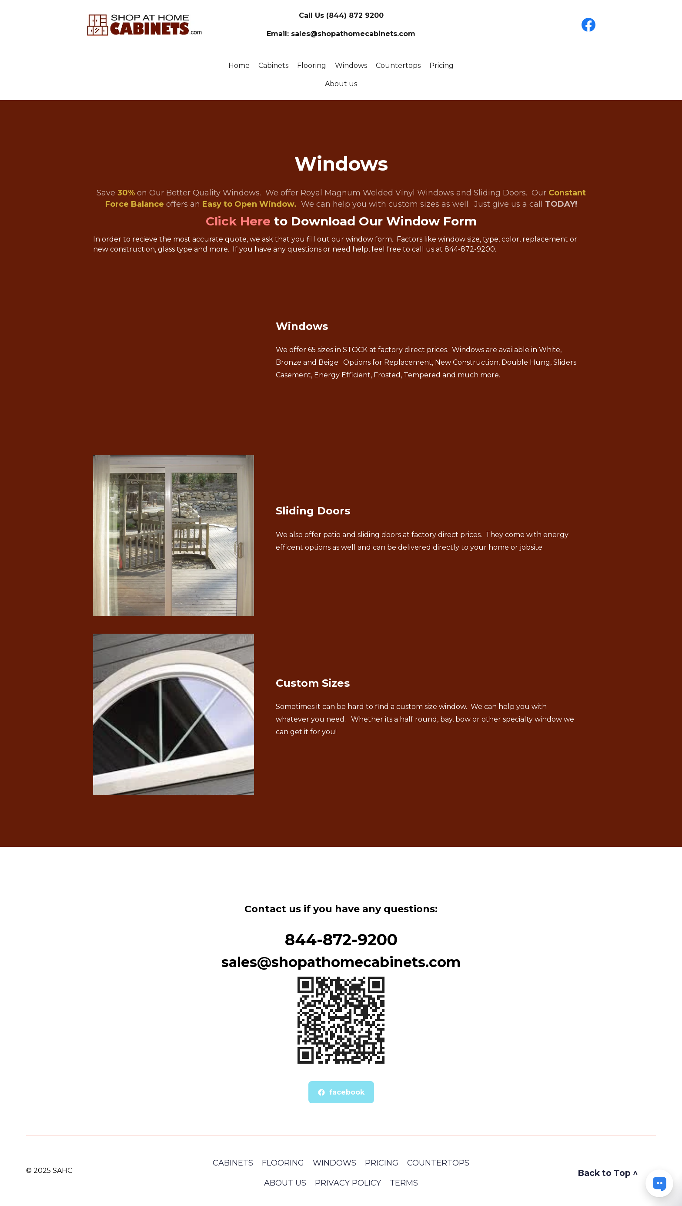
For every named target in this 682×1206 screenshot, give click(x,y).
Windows (351, 65)
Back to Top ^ (608, 1173)
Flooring (311, 65)
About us (341, 84)
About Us (285, 1183)
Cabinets (273, 65)
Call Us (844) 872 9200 (341, 15)
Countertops (398, 65)
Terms (404, 1183)
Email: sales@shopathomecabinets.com (341, 34)
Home (239, 65)
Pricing (441, 65)
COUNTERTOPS (438, 1163)
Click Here (238, 221)
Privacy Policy (348, 1183)
